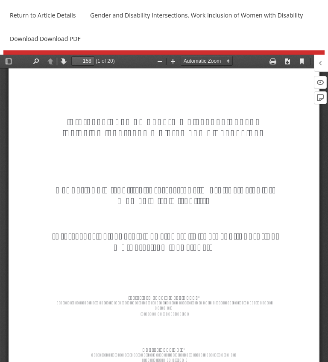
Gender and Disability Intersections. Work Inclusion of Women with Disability (196, 15)
